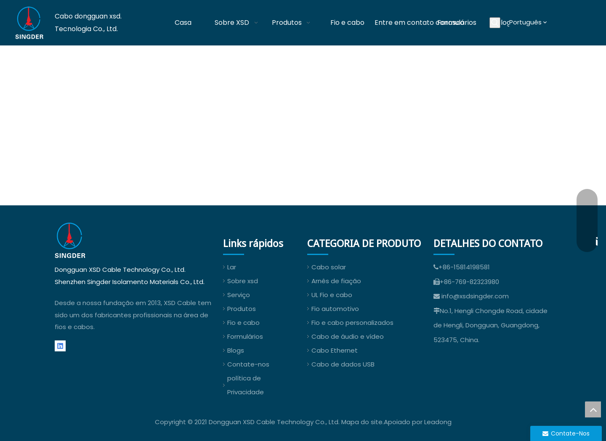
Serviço (238, 294)
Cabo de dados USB (343, 364)
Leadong (438, 421)
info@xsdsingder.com (475, 296)
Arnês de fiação (336, 280)
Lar (231, 267)
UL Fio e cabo (331, 294)
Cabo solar (328, 267)
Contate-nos (248, 364)
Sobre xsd (242, 280)
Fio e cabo (243, 322)
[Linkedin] (60, 346)
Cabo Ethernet (334, 350)
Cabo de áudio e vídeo (347, 336)
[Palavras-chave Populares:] (494, 22)
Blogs (235, 350)
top (593, 409)
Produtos (241, 308)
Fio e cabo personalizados (352, 322)
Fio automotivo (335, 308)
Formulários (245, 336)
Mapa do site (362, 421)
